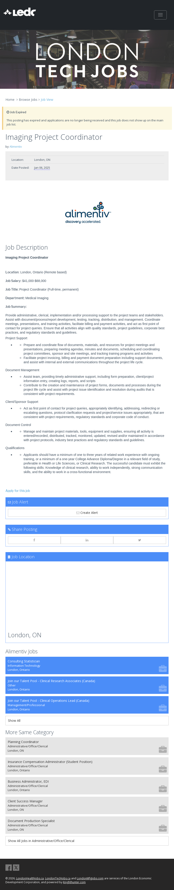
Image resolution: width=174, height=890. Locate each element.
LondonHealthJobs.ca (30, 878)
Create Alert (87, 512)
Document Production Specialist (87, 825)
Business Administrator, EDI (87, 785)
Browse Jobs (28, 99)
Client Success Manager (87, 805)
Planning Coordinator (87, 746)
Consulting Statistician (87, 665)
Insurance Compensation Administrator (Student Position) (87, 766)
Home (9, 99)
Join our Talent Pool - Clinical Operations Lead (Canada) (87, 704)
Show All (14, 720)
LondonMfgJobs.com (90, 878)
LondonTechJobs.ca (57, 878)
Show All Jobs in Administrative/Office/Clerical (41, 841)
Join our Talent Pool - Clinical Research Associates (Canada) (87, 685)
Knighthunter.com (74, 882)
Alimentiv (16, 146)
